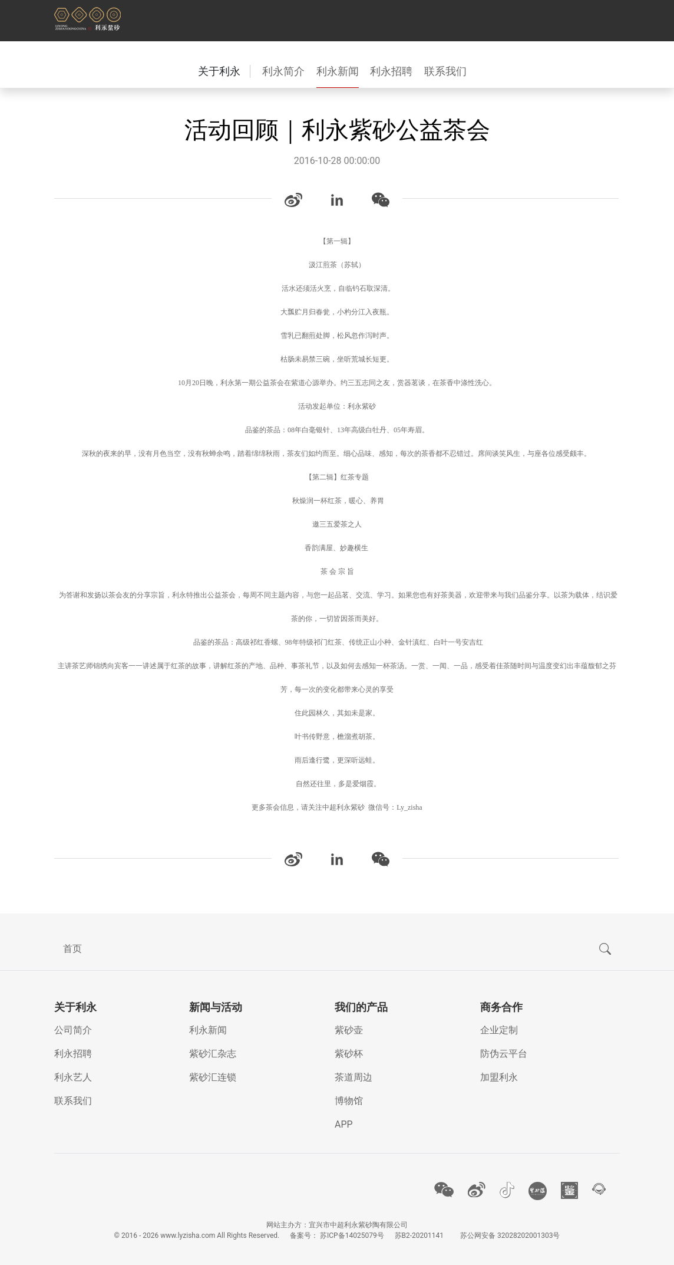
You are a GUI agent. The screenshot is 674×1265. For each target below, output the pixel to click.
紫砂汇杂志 (212, 1053)
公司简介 (73, 1030)
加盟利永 (499, 1077)
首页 (72, 948)
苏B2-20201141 (419, 1235)
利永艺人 (73, 1077)
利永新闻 (337, 71)
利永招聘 (391, 71)
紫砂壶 (349, 1030)
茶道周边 (353, 1077)
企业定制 (499, 1030)
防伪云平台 (503, 1053)
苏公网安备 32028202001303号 (510, 1235)
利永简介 (283, 71)
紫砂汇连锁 (212, 1077)
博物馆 (349, 1100)
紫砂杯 (349, 1053)
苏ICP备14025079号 (352, 1235)
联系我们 (445, 71)
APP (344, 1124)
